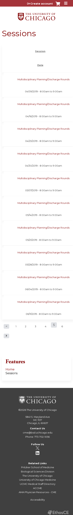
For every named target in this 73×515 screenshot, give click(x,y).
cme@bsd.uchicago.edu (37, 432)
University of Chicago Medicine (37, 479)
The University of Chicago (42, 409)
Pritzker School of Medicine (37, 467)
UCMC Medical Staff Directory (37, 483)
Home (10, 369)
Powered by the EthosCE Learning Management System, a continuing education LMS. (58, 512)
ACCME (37, 488)
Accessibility (37, 499)
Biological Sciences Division (37, 471)
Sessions (11, 373)
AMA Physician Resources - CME (37, 492)
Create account (41, 3)
